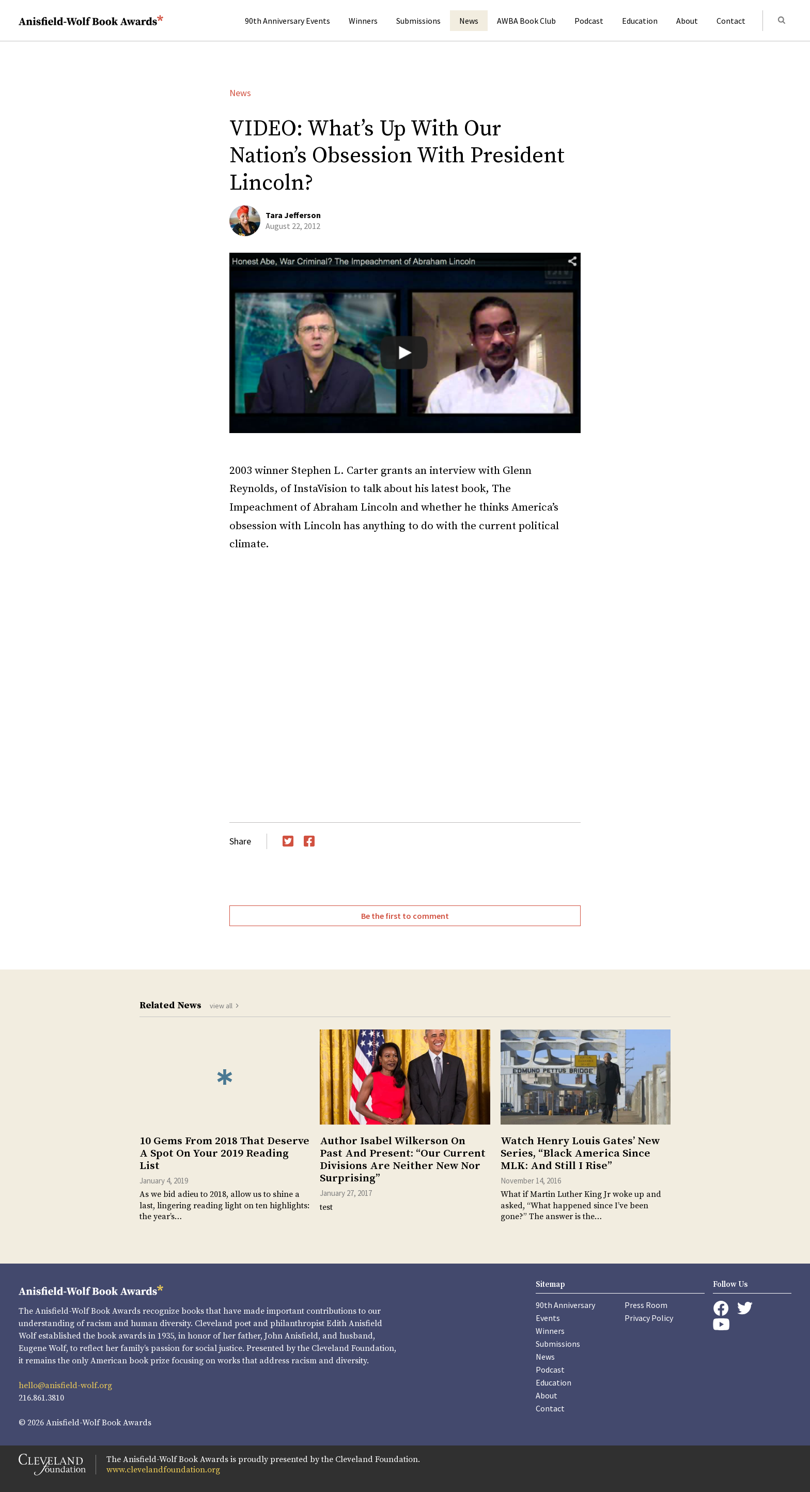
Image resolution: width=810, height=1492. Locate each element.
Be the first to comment (405, 916)
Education (640, 21)
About (687, 21)
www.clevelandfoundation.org (163, 1470)
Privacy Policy (649, 1318)
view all (221, 1005)
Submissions (418, 21)
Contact (730, 21)
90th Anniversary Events (287, 21)
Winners (363, 21)
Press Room (646, 1305)
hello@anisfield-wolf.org (65, 1385)
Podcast (588, 21)
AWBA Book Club (526, 21)
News (468, 21)
